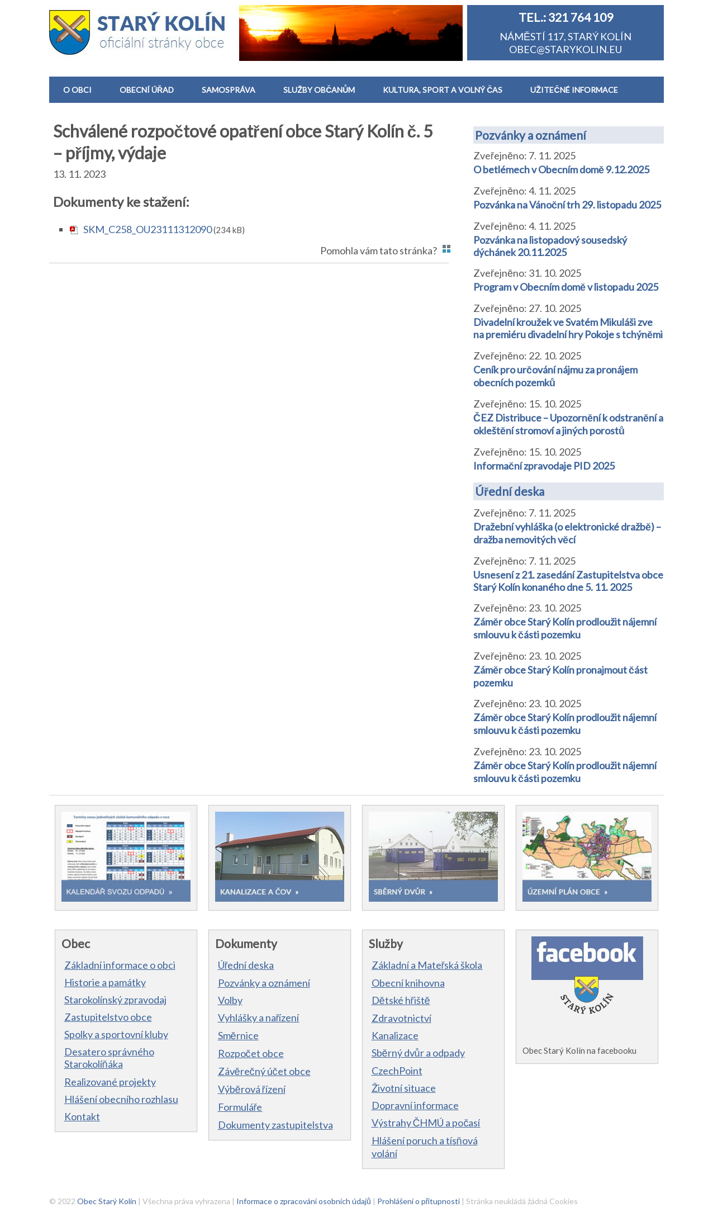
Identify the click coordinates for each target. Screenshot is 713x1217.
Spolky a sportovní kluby (116, 1034)
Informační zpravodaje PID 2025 (544, 466)
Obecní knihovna (408, 983)
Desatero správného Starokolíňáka (109, 1057)
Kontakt (82, 1116)
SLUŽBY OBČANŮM (319, 89)
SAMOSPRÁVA (228, 89)
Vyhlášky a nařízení (259, 1017)
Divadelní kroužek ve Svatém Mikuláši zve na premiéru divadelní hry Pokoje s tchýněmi (568, 328)
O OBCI (77, 89)
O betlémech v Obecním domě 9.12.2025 (561, 169)
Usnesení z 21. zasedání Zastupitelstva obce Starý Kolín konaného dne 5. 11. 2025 (568, 581)
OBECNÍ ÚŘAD (147, 89)
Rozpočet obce (251, 1053)
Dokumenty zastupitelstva (275, 1125)
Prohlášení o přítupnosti (418, 1201)
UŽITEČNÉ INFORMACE (573, 89)
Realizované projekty (110, 1082)
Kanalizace (395, 1035)
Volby (230, 1000)
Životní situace (404, 1088)
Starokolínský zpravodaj (115, 999)
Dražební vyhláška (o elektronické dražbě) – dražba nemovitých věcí (567, 533)
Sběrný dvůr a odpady (418, 1052)
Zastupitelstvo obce (108, 1017)
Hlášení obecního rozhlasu (121, 1099)
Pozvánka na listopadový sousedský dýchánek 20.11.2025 (550, 246)
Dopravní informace (415, 1105)
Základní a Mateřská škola (427, 965)
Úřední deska (509, 491)
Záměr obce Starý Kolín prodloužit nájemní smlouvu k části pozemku (565, 628)
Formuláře (240, 1107)
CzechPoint (397, 1070)
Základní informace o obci (119, 965)
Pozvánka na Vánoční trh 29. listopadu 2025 (567, 204)
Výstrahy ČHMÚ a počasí (426, 1122)
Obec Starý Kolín (106, 1201)
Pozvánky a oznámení (530, 135)
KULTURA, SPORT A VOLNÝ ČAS (442, 89)
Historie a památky (105, 982)
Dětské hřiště (401, 1000)
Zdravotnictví (401, 1018)
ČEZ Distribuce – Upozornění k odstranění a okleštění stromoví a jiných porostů (568, 424)
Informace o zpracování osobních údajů (303, 1201)
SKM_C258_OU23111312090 (147, 229)
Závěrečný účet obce (264, 1071)
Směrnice (238, 1035)
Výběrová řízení (252, 1089)
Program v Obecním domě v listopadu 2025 (565, 287)
